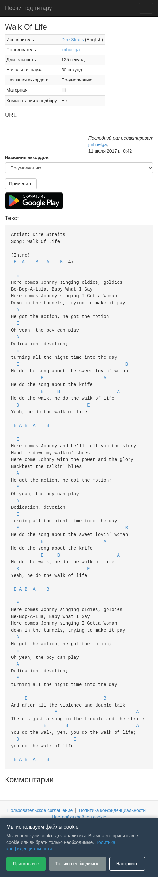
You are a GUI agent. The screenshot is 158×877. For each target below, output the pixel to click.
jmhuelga (71, 49)
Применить (20, 183)
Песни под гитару (28, 8)
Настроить (127, 863)
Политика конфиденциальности (112, 785)
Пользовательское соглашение (40, 785)
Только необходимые (77, 863)
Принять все (26, 863)
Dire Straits (73, 39)
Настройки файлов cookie (79, 791)
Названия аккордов (27, 157)
